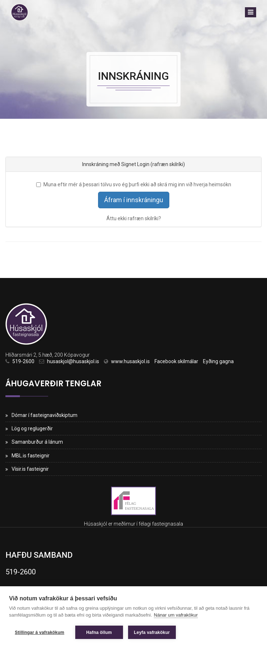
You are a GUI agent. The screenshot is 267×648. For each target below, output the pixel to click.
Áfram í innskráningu (133, 200)
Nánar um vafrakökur (176, 615)
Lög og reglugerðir (32, 428)
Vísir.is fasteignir (30, 469)
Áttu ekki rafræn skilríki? (133, 218)
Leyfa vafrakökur (152, 632)
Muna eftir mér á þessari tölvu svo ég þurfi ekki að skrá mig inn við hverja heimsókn (133, 184)
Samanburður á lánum (37, 442)
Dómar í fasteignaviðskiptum (44, 415)
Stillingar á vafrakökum (39, 632)
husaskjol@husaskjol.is (73, 361)
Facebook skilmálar (176, 361)
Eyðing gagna (218, 361)
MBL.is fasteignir (31, 455)
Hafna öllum (99, 632)
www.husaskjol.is (130, 361)
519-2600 (23, 361)
